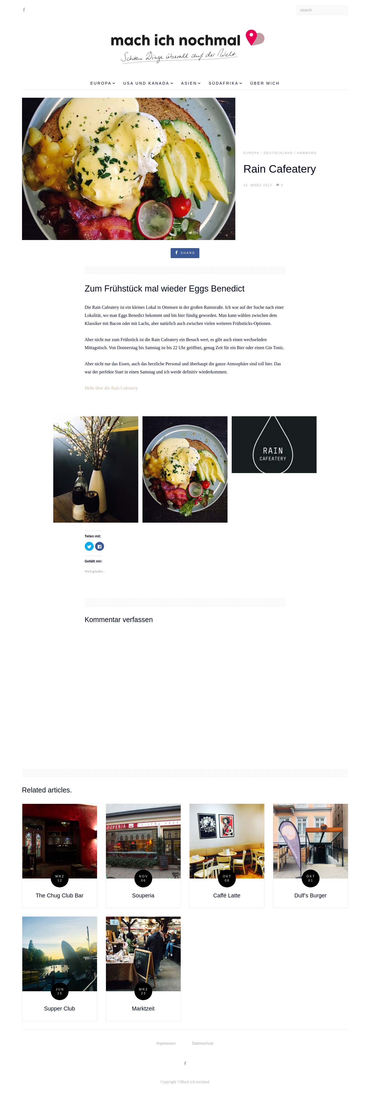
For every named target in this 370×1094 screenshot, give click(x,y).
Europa (102, 83)
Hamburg (307, 153)
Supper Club (59, 1008)
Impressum (166, 1043)
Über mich (265, 83)
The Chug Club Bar (59, 895)
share (185, 252)
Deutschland (278, 153)
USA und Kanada (148, 83)
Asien (191, 83)
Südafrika (225, 83)
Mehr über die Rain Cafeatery (111, 388)
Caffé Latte (226, 895)
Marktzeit (143, 1008)
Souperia (143, 895)
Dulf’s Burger (310, 895)
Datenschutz (203, 1043)
